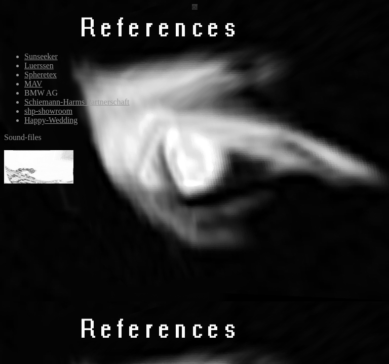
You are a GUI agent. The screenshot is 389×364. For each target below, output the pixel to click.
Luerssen (39, 65)
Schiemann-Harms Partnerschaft (76, 102)
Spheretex (40, 74)
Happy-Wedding (50, 120)
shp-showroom (48, 111)
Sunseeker (41, 56)
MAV (33, 83)
